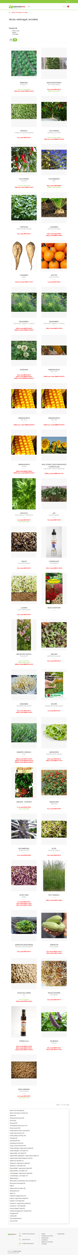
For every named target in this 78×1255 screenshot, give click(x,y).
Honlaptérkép (60, 1234)
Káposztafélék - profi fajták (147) (18, 1170)
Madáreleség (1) (14, 1178)
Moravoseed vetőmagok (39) (17, 1183)
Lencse (24, 561)
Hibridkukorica (54, 370)
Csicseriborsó (54, 179)
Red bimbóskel (24, 848)
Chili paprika (54, 131)
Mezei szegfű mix (54, 608)
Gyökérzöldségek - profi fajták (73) (19, 1150)
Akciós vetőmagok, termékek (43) (19, 1113)
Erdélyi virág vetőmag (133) (17, 1133)
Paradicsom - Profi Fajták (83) (18, 1206)
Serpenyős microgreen (24, 945)
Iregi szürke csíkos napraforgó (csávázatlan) (54, 466)
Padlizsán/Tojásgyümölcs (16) (18, 1196)
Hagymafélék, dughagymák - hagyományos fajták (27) (24, 1155)
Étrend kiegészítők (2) (15, 1218)
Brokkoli (24, 131)
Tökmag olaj (24, 1041)
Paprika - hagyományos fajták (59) (19, 1198)
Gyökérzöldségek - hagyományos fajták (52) (21, 1148)
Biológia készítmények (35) (17, 1118)
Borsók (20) (13, 1120)
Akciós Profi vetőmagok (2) (17, 1110)
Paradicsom (54, 802)
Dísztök (54, 275)
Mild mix (54, 654)
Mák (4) (12, 1185)
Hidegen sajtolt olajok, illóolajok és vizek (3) (21, 1158)
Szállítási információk (47, 1236)
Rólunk (43, 1234)
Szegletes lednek (24, 993)
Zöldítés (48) (13, 1216)
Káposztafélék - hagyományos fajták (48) (21, 1168)
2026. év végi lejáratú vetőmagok (15, 32)
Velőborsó (54, 1041)
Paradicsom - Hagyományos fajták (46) (20, 1203)
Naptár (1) (12, 1193)
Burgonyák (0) (13, 1123)
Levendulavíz (54, 561)
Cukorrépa (24, 275)
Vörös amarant (24, 1089)
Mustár (54, 704)
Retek (54, 848)
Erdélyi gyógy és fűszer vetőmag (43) (20, 1130)
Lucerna (24, 608)
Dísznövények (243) (15, 1128)
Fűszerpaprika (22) (15, 1140)
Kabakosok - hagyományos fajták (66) (20, 1163)
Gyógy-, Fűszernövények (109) (18, 1145)
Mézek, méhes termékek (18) (17, 1188)
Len (54, 513)
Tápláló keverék (54, 993)
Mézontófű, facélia (24, 654)
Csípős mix (24, 227)
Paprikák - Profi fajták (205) (17, 1201)
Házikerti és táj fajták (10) (16, 1160)
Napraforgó (54, 752)
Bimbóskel (24, 83)
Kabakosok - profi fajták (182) (17, 1165)
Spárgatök (54, 945)
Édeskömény (24, 321)
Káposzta (24, 513)
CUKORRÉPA (54, 227)
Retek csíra (24, 895)
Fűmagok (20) (13, 1138)
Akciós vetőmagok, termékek (20, 12)
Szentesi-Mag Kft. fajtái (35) (17, 1208)
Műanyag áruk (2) (14, 1191)
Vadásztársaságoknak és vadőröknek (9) (20, 1211)
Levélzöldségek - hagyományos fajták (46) (21, 1173)
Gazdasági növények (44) (16, 1143)
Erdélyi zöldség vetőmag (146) (18, 1135)
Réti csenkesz (54, 895)
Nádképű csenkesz (24, 752)
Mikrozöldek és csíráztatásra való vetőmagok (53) (23, 1180)
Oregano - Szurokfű (24, 802)
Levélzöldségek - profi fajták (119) (19, 1175)
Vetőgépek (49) (14, 1213)
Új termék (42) (13, 1221)
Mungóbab (24, 704)
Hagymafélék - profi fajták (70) (18, 1153)
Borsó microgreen (54, 83)
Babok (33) (13, 1115)
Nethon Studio (17, 1251)
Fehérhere (24, 370)
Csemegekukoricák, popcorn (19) (18, 1125)
